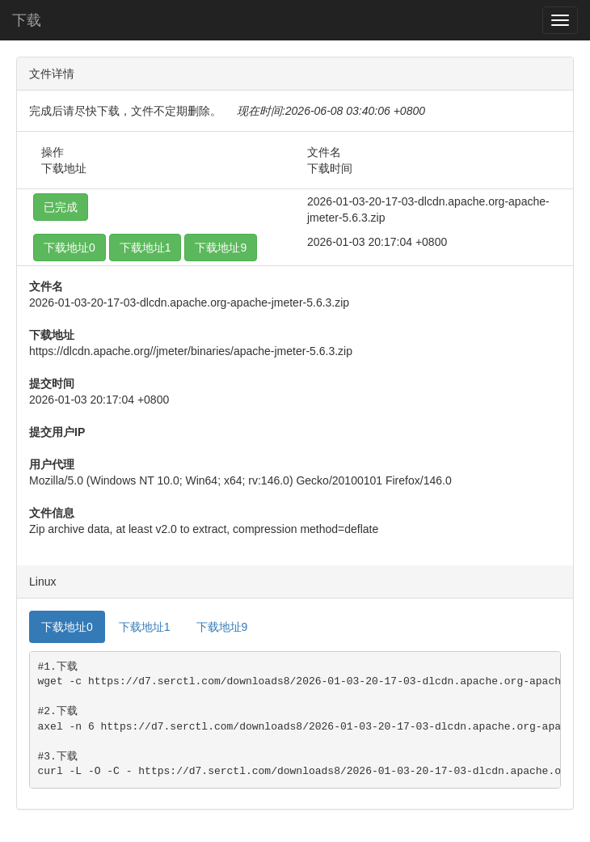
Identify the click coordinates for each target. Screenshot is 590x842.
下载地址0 (69, 247)
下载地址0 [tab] (67, 626)
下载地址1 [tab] (145, 626)
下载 (26, 20)
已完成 (61, 207)
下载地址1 (145, 247)
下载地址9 (221, 247)
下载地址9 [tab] (222, 626)
